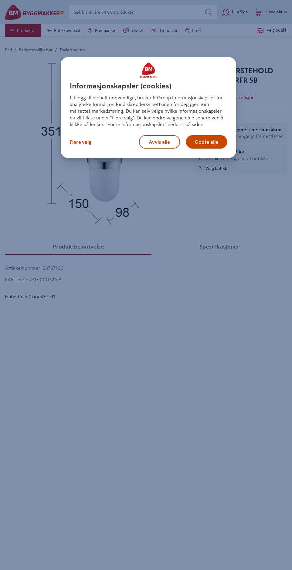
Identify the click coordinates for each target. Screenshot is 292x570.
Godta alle (206, 141)
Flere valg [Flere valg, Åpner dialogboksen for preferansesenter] (80, 141)
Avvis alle (159, 141)
